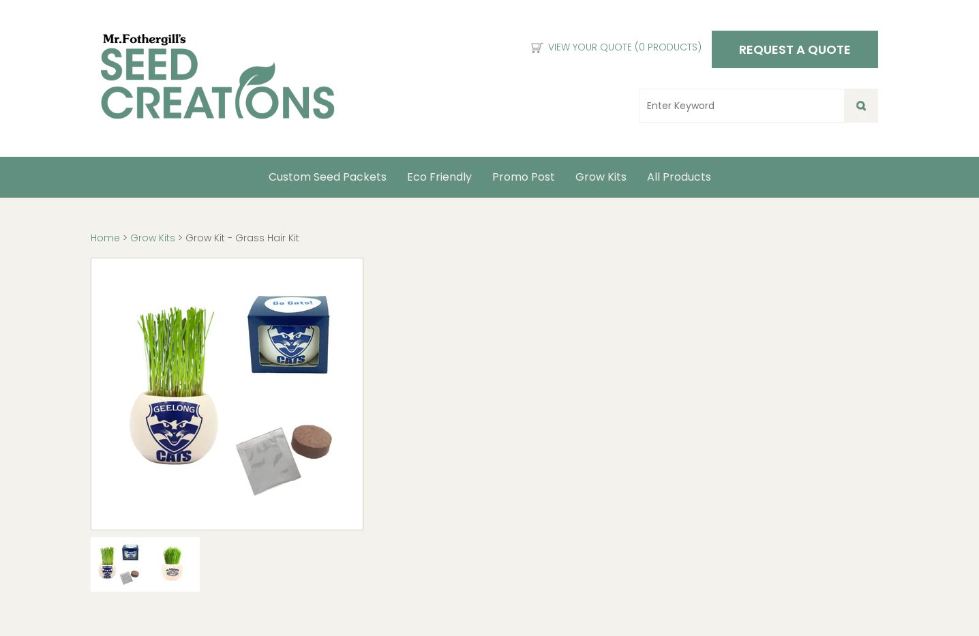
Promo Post (523, 177)
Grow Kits (601, 177)
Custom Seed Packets (328, 177)
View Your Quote (625, 47)
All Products (679, 177)
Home (107, 238)
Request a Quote (795, 49)
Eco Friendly (439, 177)
